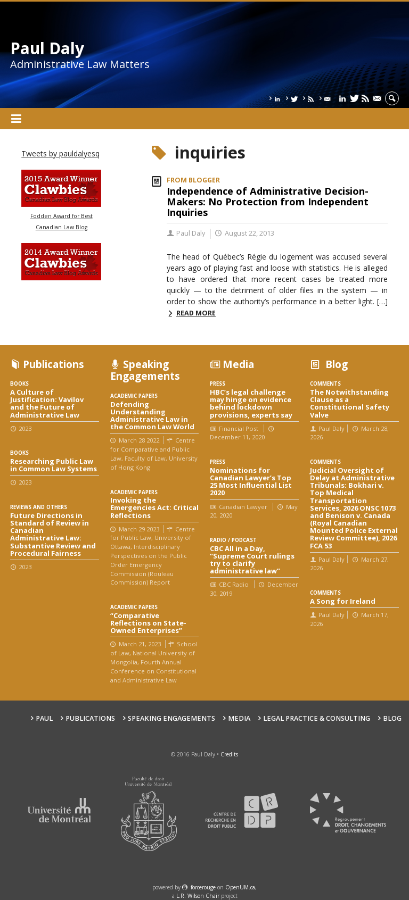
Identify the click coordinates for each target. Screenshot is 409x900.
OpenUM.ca (240, 887)
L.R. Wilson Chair (197, 895)
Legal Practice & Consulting (316, 718)
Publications (90, 718)
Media (239, 718)
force (203, 887)
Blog (392, 718)
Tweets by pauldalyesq (60, 153)
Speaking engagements (171, 718)
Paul (44, 718)
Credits (229, 754)
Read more (196, 313)
